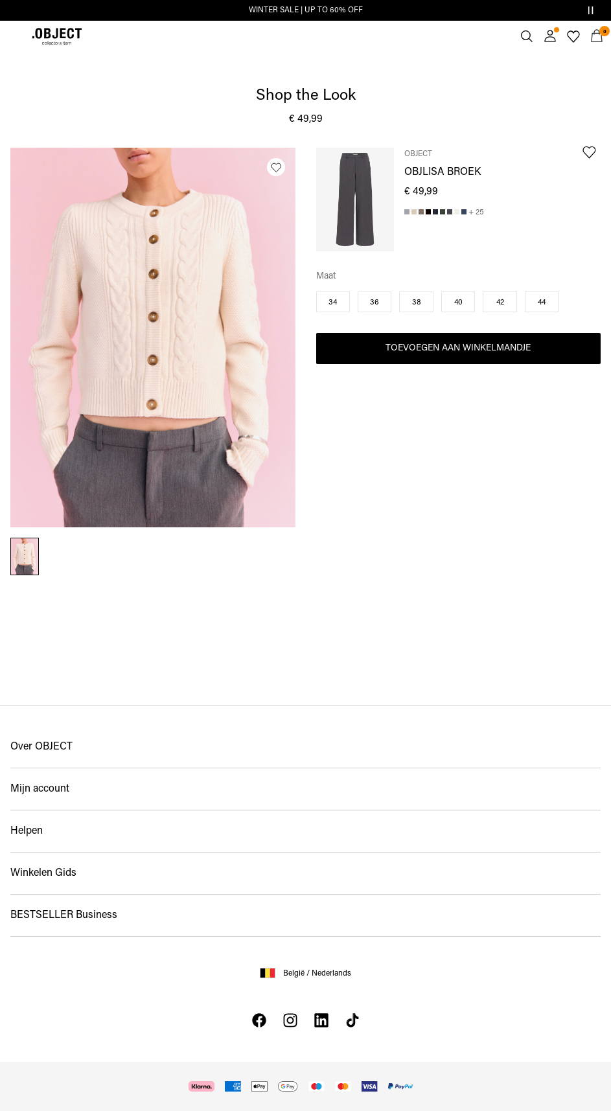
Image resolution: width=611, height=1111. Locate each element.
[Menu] (14, 36)
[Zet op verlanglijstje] (276, 167)
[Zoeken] (526, 36)
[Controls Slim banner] (590, 10)
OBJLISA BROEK (442, 172)
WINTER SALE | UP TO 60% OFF (306, 10)
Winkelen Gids (43, 873)
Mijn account (39, 789)
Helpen (26, 831)
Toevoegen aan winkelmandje (458, 348)
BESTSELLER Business (63, 915)
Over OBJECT (41, 747)
